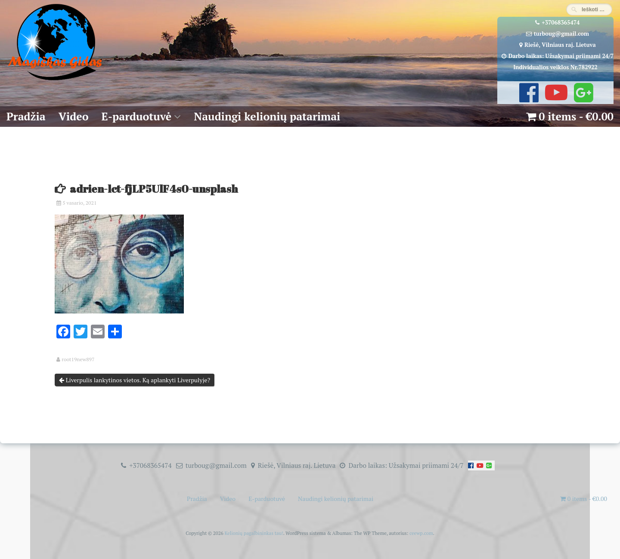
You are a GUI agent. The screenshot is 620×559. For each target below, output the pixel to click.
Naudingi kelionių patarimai (267, 116)
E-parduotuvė (137, 116)
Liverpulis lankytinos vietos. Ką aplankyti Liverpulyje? (134, 380)
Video (74, 116)
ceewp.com (421, 533)
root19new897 (78, 359)
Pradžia (26, 116)
